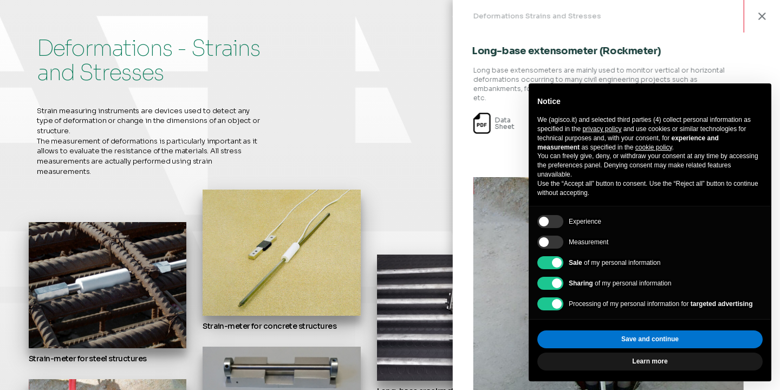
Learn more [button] (649, 361)
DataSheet (515, 123)
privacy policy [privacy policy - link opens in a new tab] (601, 129)
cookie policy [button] (653, 147)
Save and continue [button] (650, 339)
